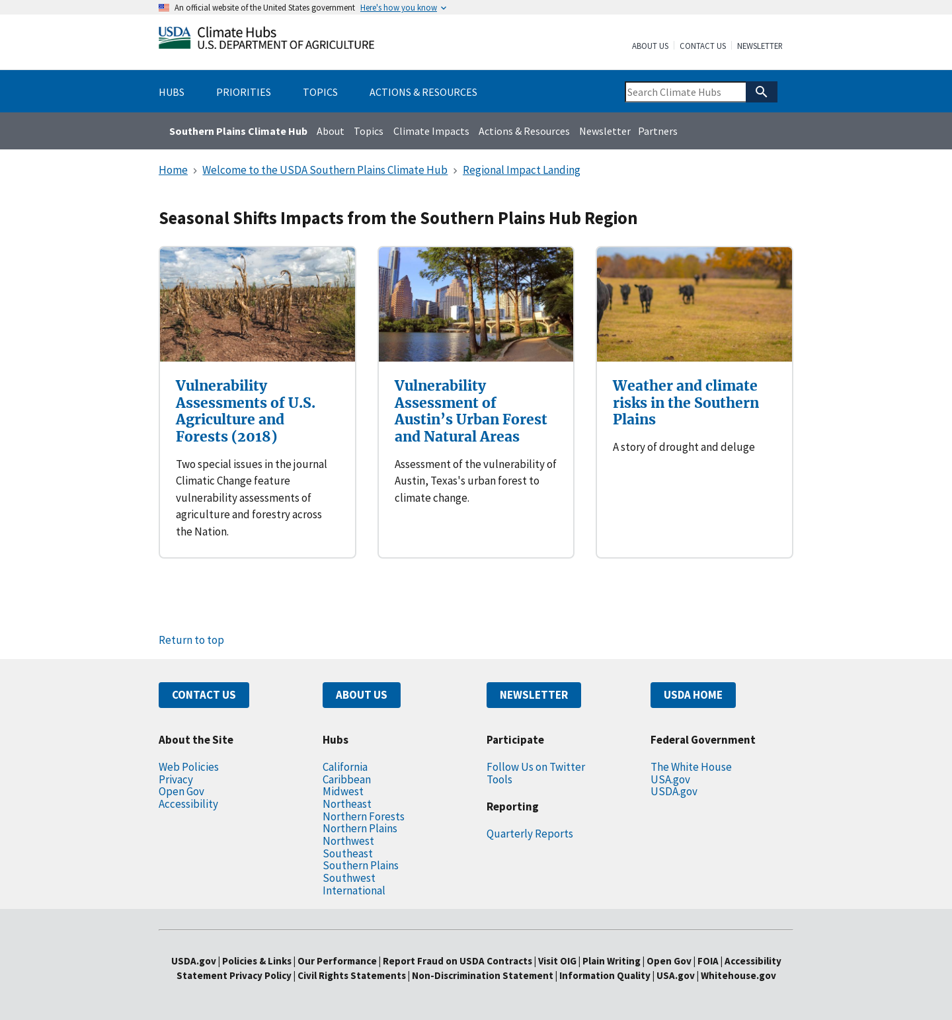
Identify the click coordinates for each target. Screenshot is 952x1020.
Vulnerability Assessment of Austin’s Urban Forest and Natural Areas (471, 411)
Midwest (343, 791)
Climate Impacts (431, 130)
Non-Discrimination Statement (482, 975)
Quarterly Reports (530, 833)
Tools (499, 779)
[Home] (266, 40)
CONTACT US (204, 694)
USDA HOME (693, 694)
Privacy (176, 779)
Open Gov (181, 791)
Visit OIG (557, 961)
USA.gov (670, 779)
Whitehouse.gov (738, 975)
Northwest (348, 841)
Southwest (349, 878)
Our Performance (337, 961)
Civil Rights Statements (353, 975)
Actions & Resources (524, 130)
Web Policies (189, 767)
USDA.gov (674, 791)
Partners (658, 130)
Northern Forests (364, 816)
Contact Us (703, 46)
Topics (368, 130)
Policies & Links (257, 961)
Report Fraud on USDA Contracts (457, 961)
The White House (691, 767)
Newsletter (760, 46)
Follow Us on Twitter (536, 767)
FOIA (708, 961)
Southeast (348, 853)
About (330, 130)
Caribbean (347, 779)
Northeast (347, 804)
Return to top (191, 640)
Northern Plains (360, 828)
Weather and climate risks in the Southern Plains (686, 402)
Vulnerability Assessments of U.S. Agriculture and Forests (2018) (245, 411)
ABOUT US (361, 694)
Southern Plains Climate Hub (238, 130)
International (354, 890)
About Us (650, 46)
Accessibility (188, 804)
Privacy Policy (260, 975)
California (345, 767)
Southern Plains (361, 865)
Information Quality (605, 975)
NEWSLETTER (534, 694)
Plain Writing (612, 961)
